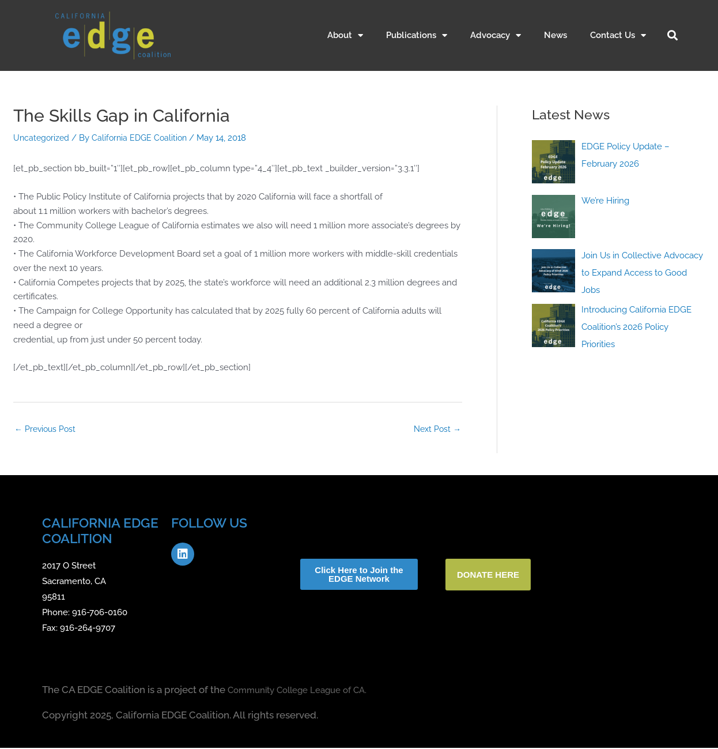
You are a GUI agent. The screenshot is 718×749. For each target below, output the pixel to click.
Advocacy (495, 35)
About (345, 35)
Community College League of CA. (307, 691)
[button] (672, 35)
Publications (416, 35)
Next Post (436, 429)
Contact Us (618, 35)
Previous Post (46, 429)
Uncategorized (42, 138)
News (555, 35)
